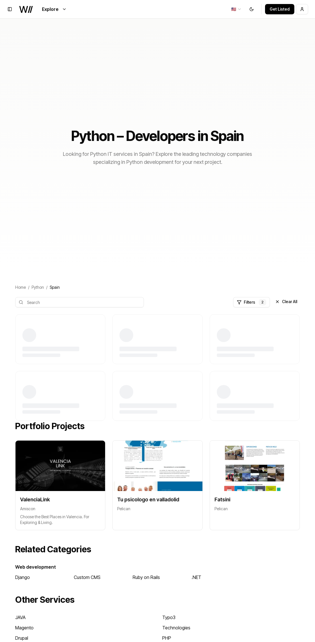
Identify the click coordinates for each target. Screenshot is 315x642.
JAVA (20, 617)
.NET (196, 577)
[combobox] (236, 9)
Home (20, 287)
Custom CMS (87, 577)
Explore (54, 9)
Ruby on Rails (146, 577)
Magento (24, 628)
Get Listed (280, 9)
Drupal (21, 638)
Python (38, 287)
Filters (251, 302)
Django (22, 577)
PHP (166, 638)
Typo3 (168, 617)
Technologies (176, 628)
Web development (35, 567)
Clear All (286, 301)
